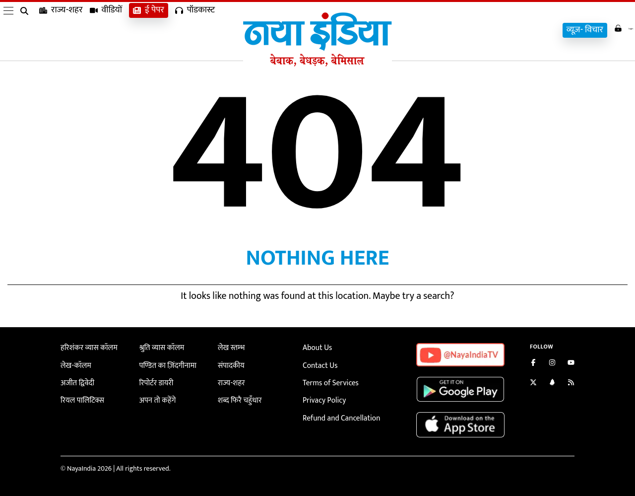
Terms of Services (328, 380)
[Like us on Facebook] (533, 363)
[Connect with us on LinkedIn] (552, 383)
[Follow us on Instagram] (552, 363)
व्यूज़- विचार (570, 30)
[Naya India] (317, 64)
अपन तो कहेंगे (156, 397)
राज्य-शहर (61, 30)
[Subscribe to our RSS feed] (571, 383)
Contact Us (318, 364)
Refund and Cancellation (338, 414)
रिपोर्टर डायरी (155, 380)
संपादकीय (230, 364)
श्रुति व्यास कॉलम (159, 347)
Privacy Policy (322, 397)
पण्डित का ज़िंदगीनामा (165, 364)
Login (616, 29)
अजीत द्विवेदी (76, 380)
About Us (316, 347)
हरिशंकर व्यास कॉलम (86, 347)
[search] (26, 31)
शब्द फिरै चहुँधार (237, 397)
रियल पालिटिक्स (80, 397)
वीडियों (106, 30)
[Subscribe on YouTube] (571, 363)
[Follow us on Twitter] (533, 383)
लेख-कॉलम (74, 364)
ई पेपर (148, 30)
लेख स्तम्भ (230, 347)
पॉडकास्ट (195, 30)
